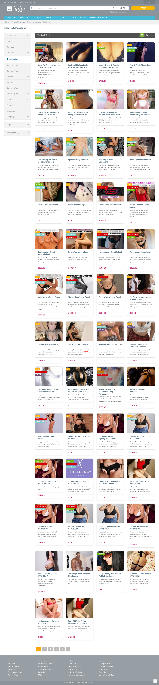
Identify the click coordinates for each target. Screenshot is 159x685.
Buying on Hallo (104, 664)
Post (143, 8)
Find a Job (103, 672)
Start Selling (73, 664)
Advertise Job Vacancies (77, 675)
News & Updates (14, 667)
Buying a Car (103, 669)
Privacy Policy (13, 675)
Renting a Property (106, 667)
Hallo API (41, 672)
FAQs (40, 675)
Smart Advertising (45, 669)
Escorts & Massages (118, 12)
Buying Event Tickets (107, 675)
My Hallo (149, 2)
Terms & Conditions (15, 672)
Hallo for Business (75, 667)
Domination (47, 22)
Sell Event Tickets (75, 672)
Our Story (11, 664)
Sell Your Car (73, 669)
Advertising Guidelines (46, 664)
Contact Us (12, 669)
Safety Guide (43, 667)
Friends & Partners (18, 22)
